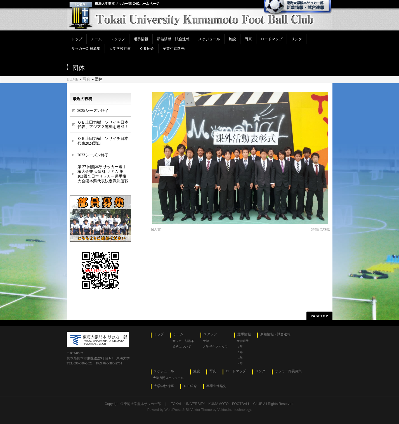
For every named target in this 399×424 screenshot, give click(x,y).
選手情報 (244, 334)
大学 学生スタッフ (215, 346)
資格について (182, 346)
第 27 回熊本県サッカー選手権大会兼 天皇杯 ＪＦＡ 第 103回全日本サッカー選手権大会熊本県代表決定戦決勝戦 (102, 174)
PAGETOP (319, 316)
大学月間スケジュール (168, 378)
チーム (178, 334)
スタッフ (210, 334)
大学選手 (243, 341)
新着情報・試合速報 (275, 334)
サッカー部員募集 (288, 371)
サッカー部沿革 (183, 341)
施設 (196, 371)
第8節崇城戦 (320, 229)
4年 (240, 363)
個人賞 (156, 229)
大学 (206, 341)
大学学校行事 (164, 386)
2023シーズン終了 (93, 155)
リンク (260, 371)
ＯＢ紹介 (190, 386)
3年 (240, 357)
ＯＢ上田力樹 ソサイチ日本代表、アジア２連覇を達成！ (102, 124)
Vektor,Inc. (225, 410)
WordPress (172, 410)
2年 (240, 352)
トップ (159, 334)
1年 (240, 346)
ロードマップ (236, 371)
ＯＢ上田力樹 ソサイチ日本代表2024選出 (102, 140)
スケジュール (164, 371)
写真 (86, 79)
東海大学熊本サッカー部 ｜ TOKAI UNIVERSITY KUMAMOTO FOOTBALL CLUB (193, 404)
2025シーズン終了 (93, 111)
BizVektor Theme (199, 410)
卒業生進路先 (216, 386)
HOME (72, 79)
